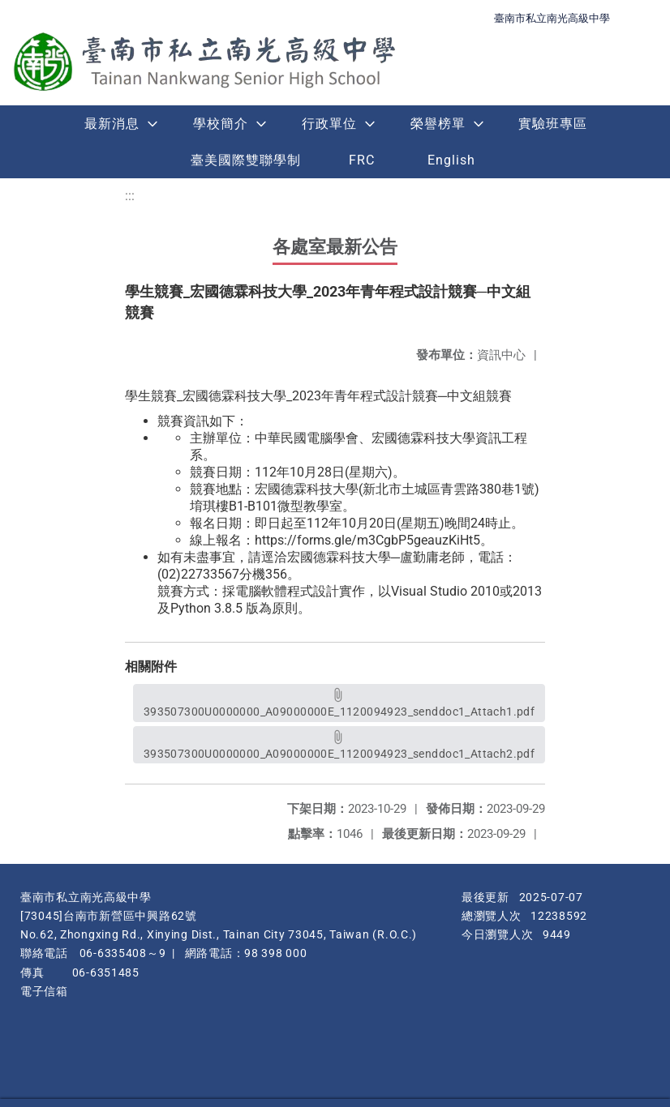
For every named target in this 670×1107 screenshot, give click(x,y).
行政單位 (329, 123)
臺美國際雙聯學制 (246, 160)
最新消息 (112, 123)
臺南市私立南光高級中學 (552, 18)
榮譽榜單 (438, 123)
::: (130, 195)
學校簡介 (220, 123)
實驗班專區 (552, 123)
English (451, 160)
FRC (362, 160)
